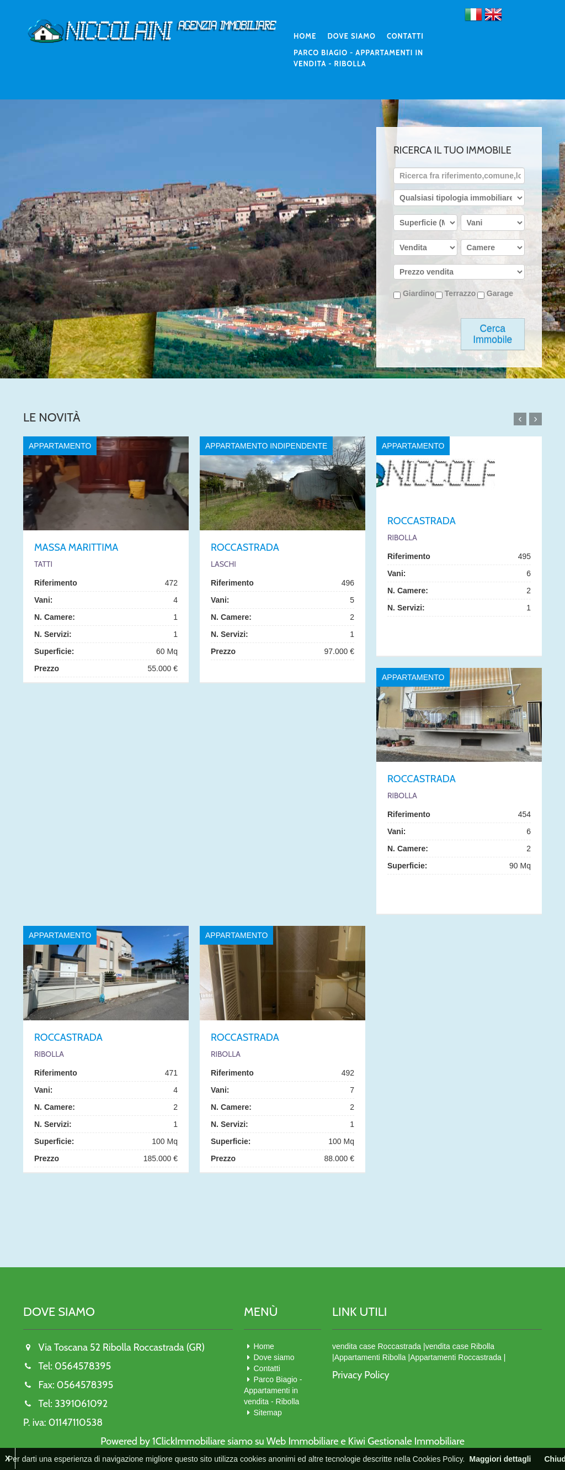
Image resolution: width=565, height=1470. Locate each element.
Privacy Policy (361, 1375)
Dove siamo (351, 35)
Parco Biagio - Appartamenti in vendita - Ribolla (358, 58)
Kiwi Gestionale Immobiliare (406, 1441)
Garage (495, 294)
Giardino (413, 294)
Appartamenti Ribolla (370, 1357)
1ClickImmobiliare (188, 1441)
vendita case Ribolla (459, 1346)
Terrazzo (455, 294)
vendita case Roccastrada (376, 1346)
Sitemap (268, 1412)
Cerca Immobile (492, 334)
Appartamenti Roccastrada (456, 1357)
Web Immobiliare (302, 1441)
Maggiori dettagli (500, 1459)
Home (305, 35)
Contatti (405, 35)
